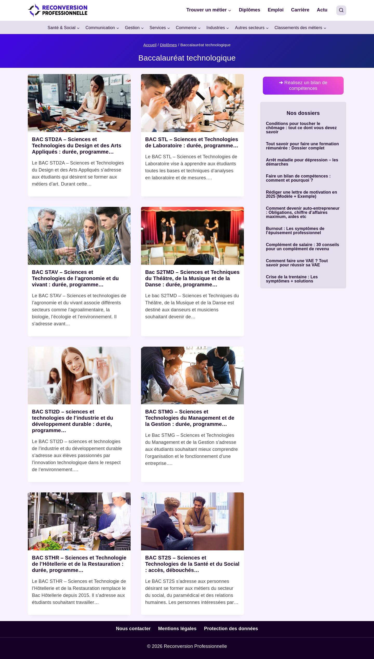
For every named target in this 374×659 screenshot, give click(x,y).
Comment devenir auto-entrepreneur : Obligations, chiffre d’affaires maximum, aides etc (302, 212)
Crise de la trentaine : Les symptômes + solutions (292, 279)
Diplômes (249, 9)
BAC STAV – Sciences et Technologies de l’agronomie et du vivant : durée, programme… (75, 278)
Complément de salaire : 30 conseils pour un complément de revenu (302, 247)
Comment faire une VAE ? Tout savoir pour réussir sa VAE (297, 263)
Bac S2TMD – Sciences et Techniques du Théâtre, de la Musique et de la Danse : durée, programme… (192, 278)
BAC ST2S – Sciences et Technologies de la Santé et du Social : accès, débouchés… (192, 564)
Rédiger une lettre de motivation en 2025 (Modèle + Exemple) (301, 194)
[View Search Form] (341, 10)
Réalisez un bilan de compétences (303, 85)
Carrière (300, 9)
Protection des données (231, 628)
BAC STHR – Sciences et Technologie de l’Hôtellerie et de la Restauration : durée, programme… (79, 564)
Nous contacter (133, 628)
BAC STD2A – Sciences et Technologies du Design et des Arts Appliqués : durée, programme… (76, 145)
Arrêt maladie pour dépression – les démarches (302, 162)
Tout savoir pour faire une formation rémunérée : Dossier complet (302, 146)
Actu (322, 9)
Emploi (276, 9)
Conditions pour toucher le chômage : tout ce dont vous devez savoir (301, 128)
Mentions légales (177, 628)
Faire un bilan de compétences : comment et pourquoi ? (298, 178)
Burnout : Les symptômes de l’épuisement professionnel (295, 231)
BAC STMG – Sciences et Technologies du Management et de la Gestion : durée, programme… (189, 418)
